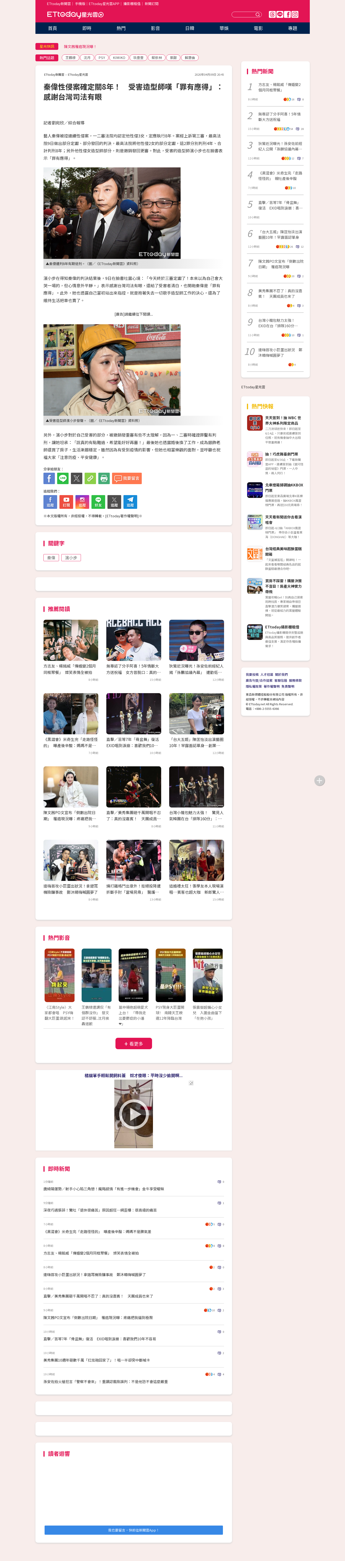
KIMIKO (119, 57)
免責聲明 (287, 686)
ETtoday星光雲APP (104, 3)
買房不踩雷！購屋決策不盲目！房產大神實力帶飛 (283, 586)
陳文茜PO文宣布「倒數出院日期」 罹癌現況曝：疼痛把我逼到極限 (69, 819)
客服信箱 (280, 680)
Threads (272, 14)
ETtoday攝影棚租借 (282, 627)
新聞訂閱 (151, 3)
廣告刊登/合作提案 (259, 680)
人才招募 (266, 674)
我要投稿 (252, 674)
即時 (86, 28)
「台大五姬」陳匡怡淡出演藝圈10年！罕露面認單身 (280, 234)
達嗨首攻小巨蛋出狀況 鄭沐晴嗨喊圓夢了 (280, 352)
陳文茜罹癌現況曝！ (80, 46)
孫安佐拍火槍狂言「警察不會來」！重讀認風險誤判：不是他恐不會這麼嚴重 (105, 1381)
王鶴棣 (70, 57)
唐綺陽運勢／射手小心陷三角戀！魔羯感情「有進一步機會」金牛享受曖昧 (103, 1188)
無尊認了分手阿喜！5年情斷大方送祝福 (279, 116)
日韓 (189, 28)
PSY (102, 57)
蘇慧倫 (190, 57)
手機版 (80, 3)
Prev (51, 980)
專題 (292, 28)
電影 (258, 28)
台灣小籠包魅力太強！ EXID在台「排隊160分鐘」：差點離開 (278, 322)
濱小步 (71, 558)
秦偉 (51, 558)
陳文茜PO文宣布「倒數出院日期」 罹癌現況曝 (281, 263)
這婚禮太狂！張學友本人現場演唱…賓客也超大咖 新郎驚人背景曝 (196, 892)
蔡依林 (157, 57)
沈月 (87, 57)
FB (287, 14)
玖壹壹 (138, 57)
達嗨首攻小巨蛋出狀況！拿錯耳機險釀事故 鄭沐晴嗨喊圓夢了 (94, 1274)
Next (217, 980)
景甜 (173, 57)
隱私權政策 (254, 686)
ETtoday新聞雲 (59, 3)
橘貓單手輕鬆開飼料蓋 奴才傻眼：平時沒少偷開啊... (134, 1075)
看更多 (136, 1043)
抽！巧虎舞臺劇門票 (281, 454)
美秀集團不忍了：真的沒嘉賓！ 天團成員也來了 (280, 293)
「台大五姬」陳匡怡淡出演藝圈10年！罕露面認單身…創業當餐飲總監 (196, 745)
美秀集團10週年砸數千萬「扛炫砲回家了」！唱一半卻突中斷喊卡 (96, 1360)
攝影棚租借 (132, 3)
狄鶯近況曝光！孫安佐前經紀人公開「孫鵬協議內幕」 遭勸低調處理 (281, 146)
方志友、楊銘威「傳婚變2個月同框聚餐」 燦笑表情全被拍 (91, 1253)
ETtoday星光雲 (75, 15)
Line (279, 14)
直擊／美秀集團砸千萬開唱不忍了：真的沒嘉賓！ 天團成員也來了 (133, 819)
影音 (155, 28)
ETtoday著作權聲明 (122, 515)
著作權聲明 (272, 686)
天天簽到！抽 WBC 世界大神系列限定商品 (283, 420)
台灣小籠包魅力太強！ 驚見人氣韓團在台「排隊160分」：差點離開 (196, 819)
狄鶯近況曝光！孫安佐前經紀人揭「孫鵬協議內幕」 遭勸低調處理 (196, 672)
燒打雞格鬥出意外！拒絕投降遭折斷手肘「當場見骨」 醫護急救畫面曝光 (133, 892)
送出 (258, 14)
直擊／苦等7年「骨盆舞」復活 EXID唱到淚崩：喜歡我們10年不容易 (134, 745)
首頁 (52, 28)
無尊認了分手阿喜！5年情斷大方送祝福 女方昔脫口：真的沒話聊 (133, 672)
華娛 (224, 28)
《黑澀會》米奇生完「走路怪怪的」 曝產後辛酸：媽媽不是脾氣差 (70, 745)
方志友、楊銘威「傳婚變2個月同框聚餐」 (279, 87)
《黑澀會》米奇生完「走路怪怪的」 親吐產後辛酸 (280, 175)
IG (295, 14)
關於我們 (281, 674)
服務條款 (295, 680)
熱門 (121, 28)
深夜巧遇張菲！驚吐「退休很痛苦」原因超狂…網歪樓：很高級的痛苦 (100, 1210)
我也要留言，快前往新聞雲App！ (133, 1530)
